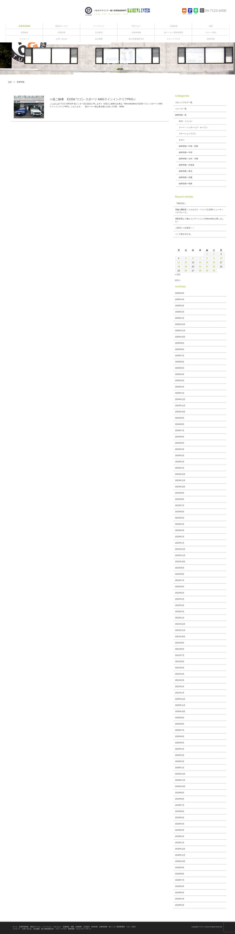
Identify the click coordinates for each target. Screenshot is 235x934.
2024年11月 (180, 405)
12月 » (177, 280)
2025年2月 (179, 387)
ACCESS (190, 13)
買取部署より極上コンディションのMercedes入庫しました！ (199, 220)
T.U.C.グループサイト (84, 929)
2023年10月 (180, 487)
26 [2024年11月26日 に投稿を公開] (185, 270)
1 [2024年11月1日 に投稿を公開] (207, 254)
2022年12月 (180, 549)
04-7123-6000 (215, 10)
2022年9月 (179, 568)
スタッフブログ (61, 929)
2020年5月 (179, 743)
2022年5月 (179, 593)
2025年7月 (179, 355)
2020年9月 (179, 718)
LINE (195, 13)
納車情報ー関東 (184, 184)
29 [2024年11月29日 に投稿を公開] (207, 270)
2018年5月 (179, 892)
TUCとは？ (57, 927)
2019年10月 (180, 786)
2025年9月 (179, 343)
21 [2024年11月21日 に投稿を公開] (200, 266)
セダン (180, 140)
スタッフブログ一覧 (183, 102)
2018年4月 (179, 899)
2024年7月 (179, 430)
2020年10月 (180, 711)
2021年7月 (179, 655)
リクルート (17, 929)
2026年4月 (179, 299)
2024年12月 (180, 399)
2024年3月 (179, 455)
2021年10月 (180, 636)
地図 (72, 927)
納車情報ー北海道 (185, 165)
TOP (10, 82)
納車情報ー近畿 (184, 177)
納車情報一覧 (181, 115)
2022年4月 (179, 599)
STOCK (184, 13)
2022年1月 (179, 618)
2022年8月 (179, 574)
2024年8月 (179, 424)
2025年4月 (179, 374)
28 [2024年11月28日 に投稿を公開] (200, 270)
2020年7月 (179, 730)
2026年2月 (179, 312)
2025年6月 (179, 362)
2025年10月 (180, 337)
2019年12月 (180, 774)
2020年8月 (179, 724)
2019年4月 (179, 824)
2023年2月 (179, 537)
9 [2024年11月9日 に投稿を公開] (214, 258)
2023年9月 (179, 493)
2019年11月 (180, 780)
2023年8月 (179, 499)
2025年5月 (179, 368)
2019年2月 (179, 836)
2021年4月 (179, 674)
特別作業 (94, 927)
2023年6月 (179, 512)
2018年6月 (179, 886)
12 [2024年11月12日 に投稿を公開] (185, 262)
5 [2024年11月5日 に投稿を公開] (185, 258)
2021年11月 (180, 630)
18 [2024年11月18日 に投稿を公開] (178, 266)
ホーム (15, 927)
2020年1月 (179, 768)
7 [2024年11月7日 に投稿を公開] (200, 258)
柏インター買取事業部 (117, 927)
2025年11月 (180, 330)
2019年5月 (179, 817)
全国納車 (78, 927)
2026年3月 (179, 306)
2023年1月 (179, 543)
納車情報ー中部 (184, 152)
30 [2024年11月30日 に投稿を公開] (214, 270)
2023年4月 (179, 524)
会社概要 (36, 929)
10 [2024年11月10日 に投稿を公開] (221, 258)
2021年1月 (179, 693)
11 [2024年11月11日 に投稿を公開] (178, 262)
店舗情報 (66, 927)
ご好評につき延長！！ (184, 228)
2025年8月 (179, 349)
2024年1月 (179, 468)
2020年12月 (180, 699)
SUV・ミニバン (184, 121)
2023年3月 (179, 530)
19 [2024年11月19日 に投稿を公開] (185, 266)
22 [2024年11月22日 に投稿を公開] (207, 266)
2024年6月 (179, 437)
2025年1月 (179, 393)
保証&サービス (35, 927)
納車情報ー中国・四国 (187, 146)
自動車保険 (103, 927)
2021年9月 (179, 643)
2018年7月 (179, 880)
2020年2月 (179, 761)
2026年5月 (179, 293)
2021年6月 (179, 661)
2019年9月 (179, 793)
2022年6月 (179, 586)
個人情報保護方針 (47, 929)
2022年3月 (179, 605)
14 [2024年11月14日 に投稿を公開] (200, 262)
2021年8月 (179, 649)
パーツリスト (47, 927)
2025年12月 (180, 324)
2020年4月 (179, 749)
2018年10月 (180, 861)
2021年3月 (179, 680)
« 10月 (177, 274)
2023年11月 (180, 480)
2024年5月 (179, 443)
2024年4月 (179, 449)
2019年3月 (179, 830)
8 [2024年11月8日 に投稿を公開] (207, 258)
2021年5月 (179, 668)
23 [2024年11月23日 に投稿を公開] (214, 266)
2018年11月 (180, 855)
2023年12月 (180, 474)
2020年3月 (179, 755)
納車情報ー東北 (184, 171)
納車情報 (71, 929)
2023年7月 (179, 505)
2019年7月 (179, 805)
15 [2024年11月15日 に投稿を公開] (207, 262)
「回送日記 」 (181, 203)
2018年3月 (179, 905)
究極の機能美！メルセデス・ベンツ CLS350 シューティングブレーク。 (199, 211)
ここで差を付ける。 (183, 234)
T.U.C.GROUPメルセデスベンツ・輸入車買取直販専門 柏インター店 (117, 11)
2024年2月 (179, 462)
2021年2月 (179, 686)
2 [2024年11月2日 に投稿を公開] (214, 254)
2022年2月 (179, 611)
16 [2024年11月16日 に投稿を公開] (214, 262)
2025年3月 (179, 380)
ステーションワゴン (186, 134)
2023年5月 (179, 518)
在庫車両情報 (23, 927)
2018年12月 (180, 849)
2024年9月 (179, 418)
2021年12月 (180, 624)
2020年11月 (180, 705)
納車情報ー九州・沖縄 (187, 159)
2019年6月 (179, 811)
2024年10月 (180, 412)
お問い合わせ (27, 929)
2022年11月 (180, 555)
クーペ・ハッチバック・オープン (192, 127)
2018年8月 (179, 874)
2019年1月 (179, 842)
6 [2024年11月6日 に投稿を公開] (192, 258)
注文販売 (86, 927)
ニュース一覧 (181, 109)
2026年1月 (179, 318)
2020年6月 (179, 736)
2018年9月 (179, 867)
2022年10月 (180, 561)
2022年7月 (179, 580)
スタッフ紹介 (131, 927)
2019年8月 (179, 799)
